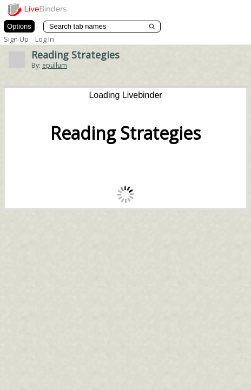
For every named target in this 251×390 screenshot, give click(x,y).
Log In (44, 39)
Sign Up (16, 39)
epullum (54, 65)
